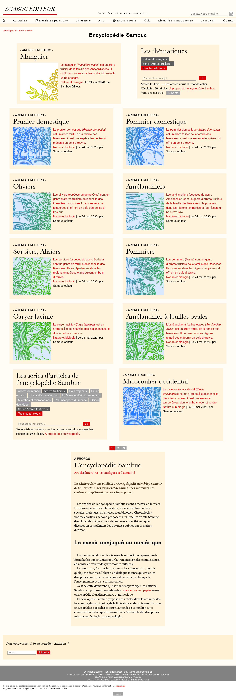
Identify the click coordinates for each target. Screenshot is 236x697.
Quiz (147, 20)
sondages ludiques (159, 675)
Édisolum (115, 680)
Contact (229, 20)
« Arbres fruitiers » (36, 50)
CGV (126, 672)
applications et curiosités (118, 675)
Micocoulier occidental (155, 382)
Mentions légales (113, 672)
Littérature (83, 20)
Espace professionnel (140, 672)
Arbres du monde (29, 390)
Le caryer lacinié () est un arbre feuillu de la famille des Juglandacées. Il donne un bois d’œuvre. (81, 329)
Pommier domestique (156, 122)
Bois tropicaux (78, 390)
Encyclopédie (124, 21)
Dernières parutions (51, 20)
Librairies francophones (175, 20)
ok (202, 78)
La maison (208, 20)
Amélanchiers (145, 187)
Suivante (173, 92)
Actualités (20, 20)
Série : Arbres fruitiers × (157, 63)
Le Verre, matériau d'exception (81, 395)
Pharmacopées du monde (71, 400)
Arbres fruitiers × (54, 390)
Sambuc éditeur (30, 9)
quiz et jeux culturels (92, 675)
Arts (101, 20)
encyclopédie (140, 675)
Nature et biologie (71, 82)
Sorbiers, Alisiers (36, 252)
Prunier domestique (41, 122)
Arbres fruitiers (25, 30)
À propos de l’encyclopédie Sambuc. (192, 88)
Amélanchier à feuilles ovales (166, 317)
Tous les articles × (153, 68)
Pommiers (140, 252)
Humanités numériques (44, 395)
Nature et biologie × (154, 59)
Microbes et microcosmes (34, 400)
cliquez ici (120, 686)
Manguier (34, 57)
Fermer (118, 693)
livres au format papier (136, 590)
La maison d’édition (93, 672)
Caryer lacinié (33, 317)
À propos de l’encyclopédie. (62, 433)
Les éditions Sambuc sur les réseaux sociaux (118, 677)
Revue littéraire (135, 680)
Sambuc (105, 680)
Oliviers (24, 187)
